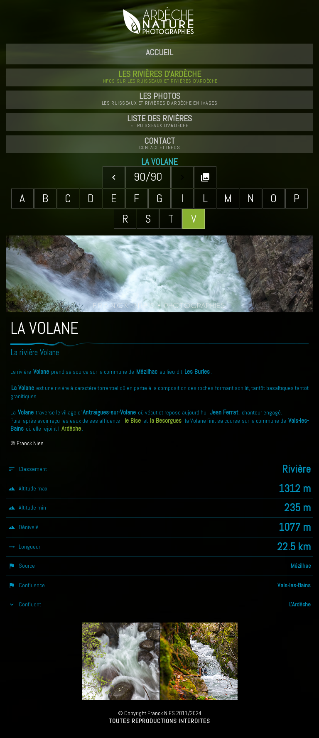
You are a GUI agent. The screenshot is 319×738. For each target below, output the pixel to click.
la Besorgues (166, 421)
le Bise (133, 421)
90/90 (148, 176)
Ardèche (71, 428)
